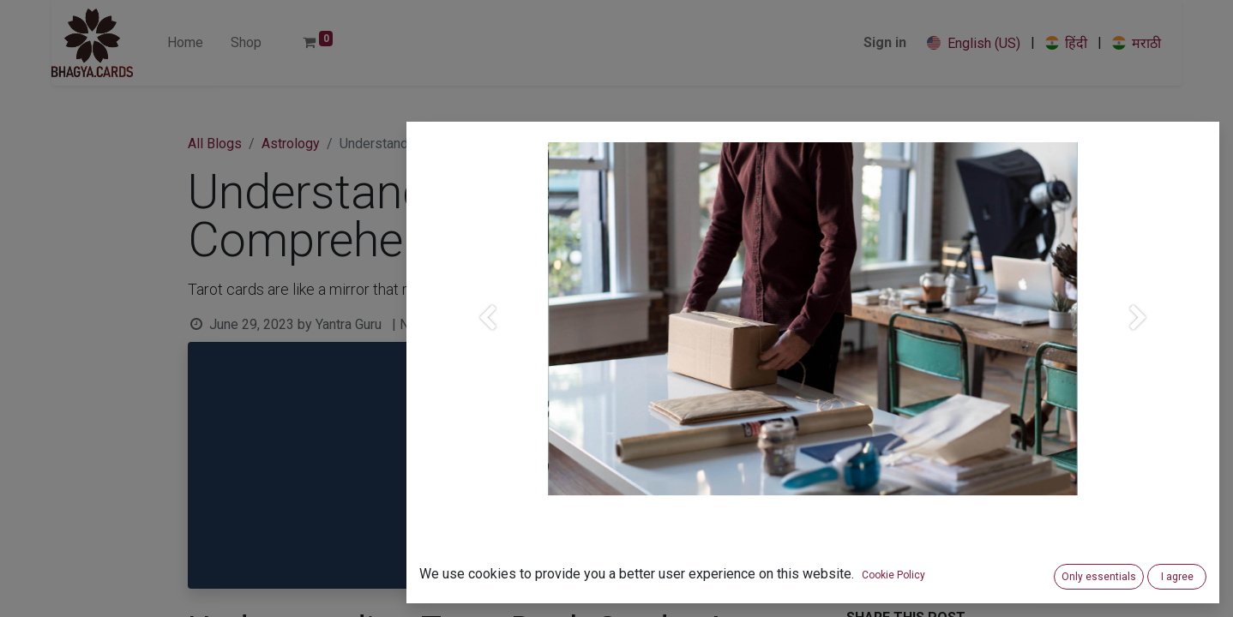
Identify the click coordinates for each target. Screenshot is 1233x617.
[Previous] (487, 346)
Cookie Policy (893, 575)
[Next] (1138, 346)
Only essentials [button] (1099, 577)
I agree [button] (1177, 577)
